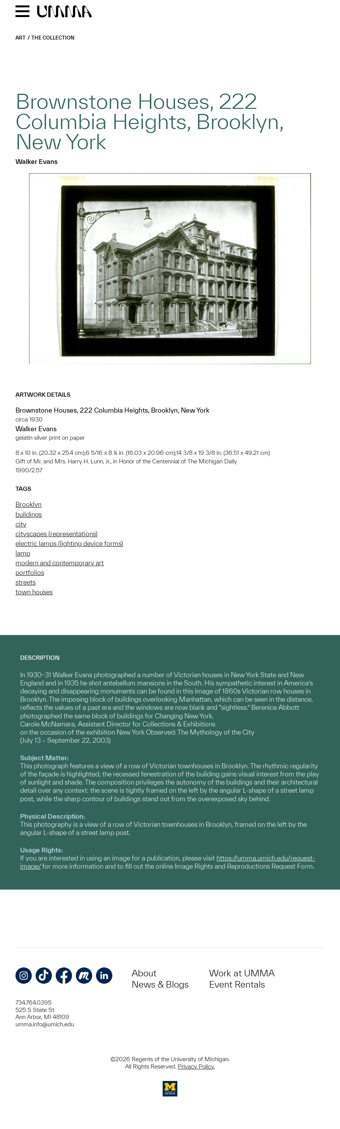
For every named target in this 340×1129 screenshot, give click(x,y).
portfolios (29, 572)
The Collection (52, 38)
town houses (34, 591)
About (144, 973)
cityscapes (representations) (56, 533)
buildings (28, 514)
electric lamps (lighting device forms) (69, 543)
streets (25, 582)
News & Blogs (160, 984)
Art (20, 38)
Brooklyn (28, 504)
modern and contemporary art (59, 562)
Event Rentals (237, 984)
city (20, 524)
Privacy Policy (196, 1066)
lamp (22, 553)
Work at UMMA (242, 973)
